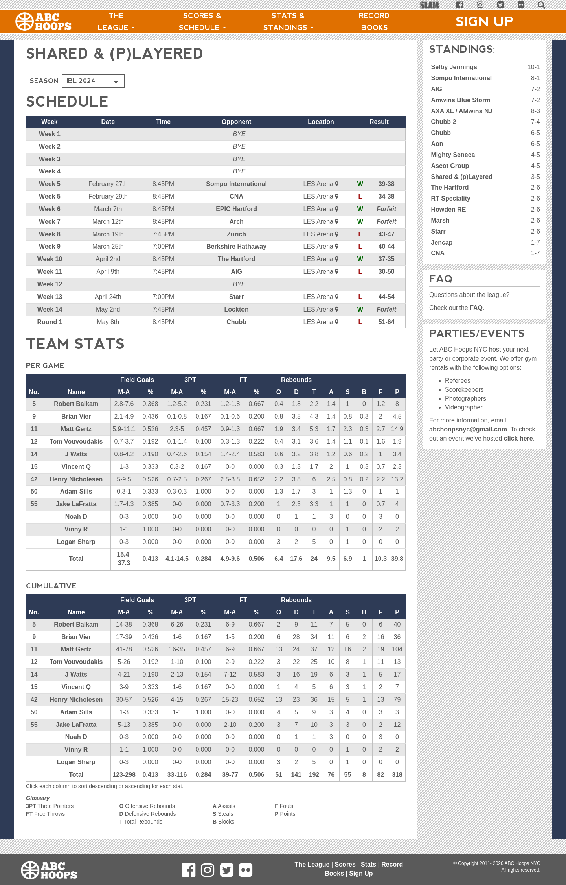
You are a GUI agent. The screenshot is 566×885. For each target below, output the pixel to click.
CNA (236, 196)
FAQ (476, 307)
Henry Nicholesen (76, 479)
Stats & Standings (288, 21)
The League (116, 21)
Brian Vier (76, 416)
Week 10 (49, 259)
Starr (236, 296)
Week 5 (50, 184)
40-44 (387, 246)
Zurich (236, 234)
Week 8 (50, 234)
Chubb (236, 322)
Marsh (440, 220)
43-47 (387, 234)
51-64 (387, 322)
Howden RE (448, 209)
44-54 (387, 296)
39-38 (387, 184)
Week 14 (49, 309)
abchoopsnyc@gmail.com (468, 429)
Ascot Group (450, 165)
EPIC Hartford (236, 209)
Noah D (76, 516)
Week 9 (50, 246)
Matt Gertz (76, 429)
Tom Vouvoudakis (76, 441)
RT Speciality (450, 198)
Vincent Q (76, 466)
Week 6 (50, 209)
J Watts (76, 454)
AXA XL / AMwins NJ (461, 111)
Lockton (236, 309)
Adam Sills (76, 491)
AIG (236, 271)
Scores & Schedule (202, 21)
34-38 (387, 196)
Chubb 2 (443, 121)
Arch (236, 221)
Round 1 (49, 322)
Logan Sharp (76, 541)
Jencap (441, 242)
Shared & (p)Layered (461, 176)
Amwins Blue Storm (460, 100)
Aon (437, 143)
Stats (368, 864)
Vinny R (76, 529)
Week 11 (49, 271)
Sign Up (484, 21)
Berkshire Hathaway (236, 246)
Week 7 (50, 221)
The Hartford (236, 259)
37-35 (387, 259)
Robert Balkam (76, 403)
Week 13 (49, 296)
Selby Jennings (454, 67)
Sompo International (236, 184)
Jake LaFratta (76, 504)
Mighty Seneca (453, 154)
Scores (345, 864)
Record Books (374, 21)
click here (518, 438)
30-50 (387, 271)
